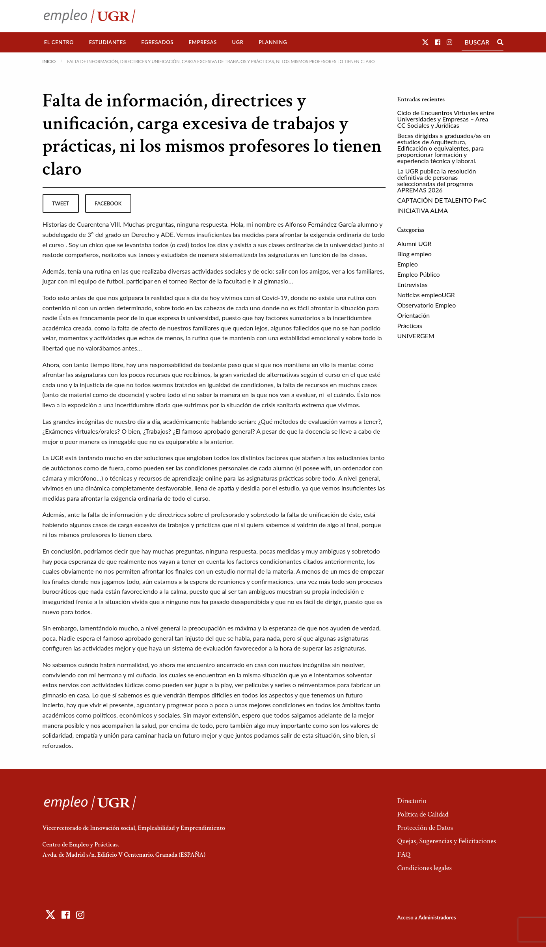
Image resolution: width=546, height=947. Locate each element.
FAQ (403, 854)
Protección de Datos (425, 827)
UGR (237, 42)
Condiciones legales (424, 867)
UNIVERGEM (415, 335)
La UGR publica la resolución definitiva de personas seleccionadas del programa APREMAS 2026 (436, 180)
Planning (273, 42)
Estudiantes (107, 42)
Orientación (413, 315)
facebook (108, 203)
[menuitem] (59, 42)
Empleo (407, 264)
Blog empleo (414, 253)
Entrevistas (412, 284)
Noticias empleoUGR (426, 294)
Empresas (202, 42)
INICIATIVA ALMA (422, 210)
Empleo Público (418, 274)
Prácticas (409, 325)
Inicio (49, 61)
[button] (425, 42)
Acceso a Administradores (426, 917)
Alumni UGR (414, 243)
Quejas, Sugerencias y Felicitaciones (446, 841)
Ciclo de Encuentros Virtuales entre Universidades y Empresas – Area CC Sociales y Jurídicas (445, 119)
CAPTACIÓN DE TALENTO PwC (442, 200)
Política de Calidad (422, 814)
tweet (60, 203)
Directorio (411, 800)
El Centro (59, 42)
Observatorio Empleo (426, 305)
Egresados (157, 42)
